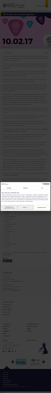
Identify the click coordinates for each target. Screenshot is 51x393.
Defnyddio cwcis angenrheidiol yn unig (9, 207)
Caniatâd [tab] (9, 187)
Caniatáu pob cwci (41, 207)
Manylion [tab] (25, 187)
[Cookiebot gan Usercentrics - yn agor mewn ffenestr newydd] (43, 184)
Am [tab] (42, 187)
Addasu (25, 207)
